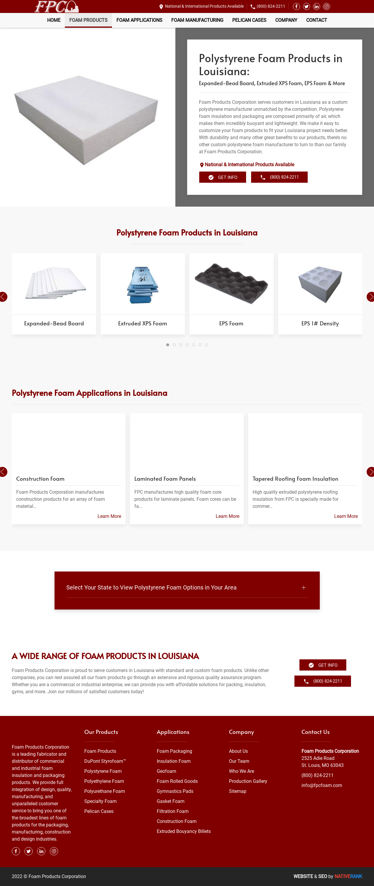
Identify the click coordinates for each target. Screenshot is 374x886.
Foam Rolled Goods (177, 781)
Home (53, 20)
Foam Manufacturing (197, 20)
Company (286, 20)
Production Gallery (248, 781)
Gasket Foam (170, 801)
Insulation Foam (174, 761)
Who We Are (241, 771)
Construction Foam (177, 821)
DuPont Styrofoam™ (105, 761)
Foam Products (88, 20)
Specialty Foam (100, 801)
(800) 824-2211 (271, 6)
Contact (316, 20)
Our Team (239, 761)
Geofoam (166, 771)
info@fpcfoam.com (321, 785)
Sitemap (237, 791)
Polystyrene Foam (103, 771)
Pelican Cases (249, 20)
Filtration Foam (173, 811)
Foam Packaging (174, 751)
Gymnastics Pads (175, 791)
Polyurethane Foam (104, 791)
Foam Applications (139, 20)
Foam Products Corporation (330, 751)
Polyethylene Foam (104, 781)
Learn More (109, 516)
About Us (238, 751)
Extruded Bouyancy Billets (184, 831)
